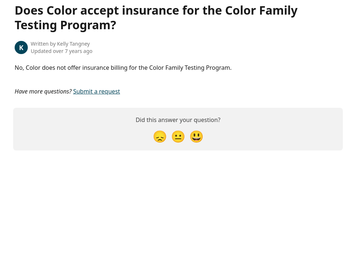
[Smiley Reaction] (196, 136)
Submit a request (96, 91)
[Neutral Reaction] (178, 136)
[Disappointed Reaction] (160, 136)
